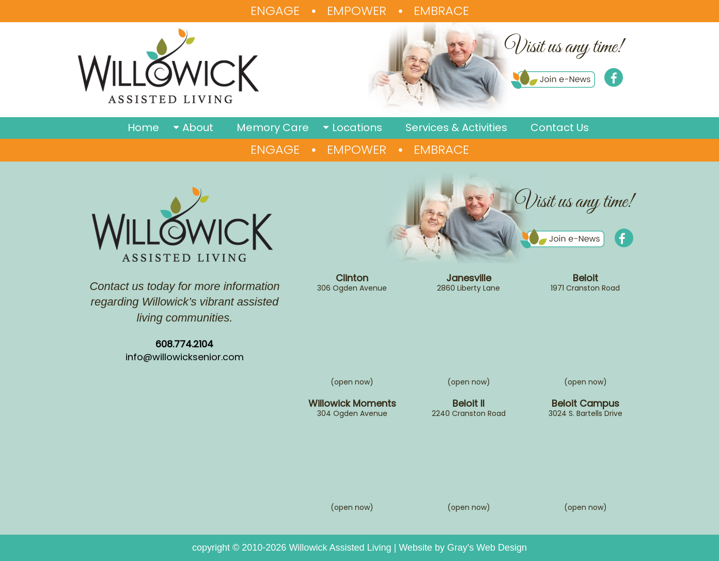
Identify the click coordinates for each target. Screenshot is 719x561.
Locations (357, 127)
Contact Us (559, 127)
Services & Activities (456, 127)
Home (143, 127)
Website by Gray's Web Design (463, 547)
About (197, 127)
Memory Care (273, 127)
